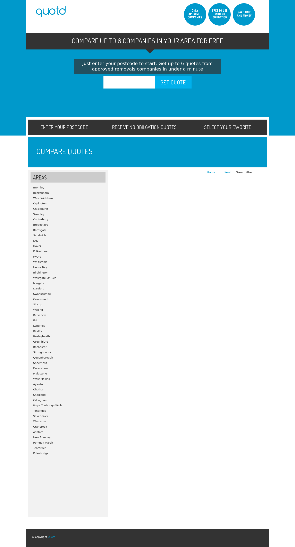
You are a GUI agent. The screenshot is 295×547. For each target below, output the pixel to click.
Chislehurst (40, 208)
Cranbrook (40, 426)
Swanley (38, 214)
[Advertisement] (68, 484)
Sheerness (40, 362)
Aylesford (39, 384)
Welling (38, 309)
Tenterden (40, 447)
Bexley (37, 331)
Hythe (37, 256)
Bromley (38, 187)
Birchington (40, 272)
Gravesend (40, 299)
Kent (228, 172)
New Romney (42, 437)
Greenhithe (40, 341)
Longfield (39, 325)
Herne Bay (40, 267)
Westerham (40, 421)
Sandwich (39, 235)
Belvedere (40, 315)
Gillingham (40, 400)
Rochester (40, 347)
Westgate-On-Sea (45, 277)
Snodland (39, 394)
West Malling (41, 378)
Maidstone (40, 373)
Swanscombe (42, 293)
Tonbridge (39, 410)
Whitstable (40, 261)
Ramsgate (40, 230)
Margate (38, 283)
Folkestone (40, 251)
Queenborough (43, 357)
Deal (36, 240)
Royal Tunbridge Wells (47, 405)
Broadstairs (40, 224)
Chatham (39, 389)
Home (211, 172)
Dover (37, 246)
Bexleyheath (41, 336)
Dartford (38, 288)
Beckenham (41, 192)
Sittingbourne (42, 352)
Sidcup (37, 304)
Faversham (40, 368)
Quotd (51, 537)
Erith (36, 320)
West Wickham (43, 198)
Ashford (38, 432)
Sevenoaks (40, 416)
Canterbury (40, 219)
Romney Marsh (43, 442)
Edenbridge (40, 453)
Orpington (40, 203)
